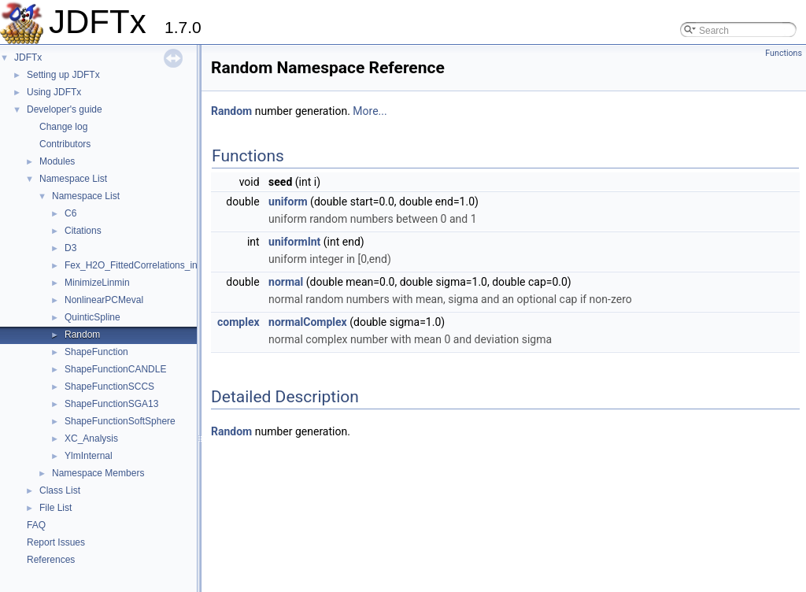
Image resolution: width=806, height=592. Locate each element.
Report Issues (56, 542)
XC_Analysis (91, 438)
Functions (783, 53)
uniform (288, 201)
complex (238, 322)
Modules (57, 161)
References (51, 559)
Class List (59, 490)
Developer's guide (64, 109)
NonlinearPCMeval (104, 299)
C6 (70, 213)
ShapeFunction (96, 351)
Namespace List (73, 178)
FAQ (36, 525)
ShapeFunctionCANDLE (115, 369)
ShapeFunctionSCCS (109, 386)
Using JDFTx (54, 92)
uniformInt (294, 241)
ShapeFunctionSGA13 (111, 403)
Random (82, 334)
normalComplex (307, 322)
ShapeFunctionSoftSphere (120, 421)
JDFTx (28, 57)
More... (369, 111)
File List (55, 507)
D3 (70, 247)
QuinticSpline (92, 317)
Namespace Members (98, 473)
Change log (63, 126)
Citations (83, 230)
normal (285, 282)
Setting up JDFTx (63, 74)
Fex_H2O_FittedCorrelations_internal (143, 265)
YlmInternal (89, 455)
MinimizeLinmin (97, 282)
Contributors (65, 144)
